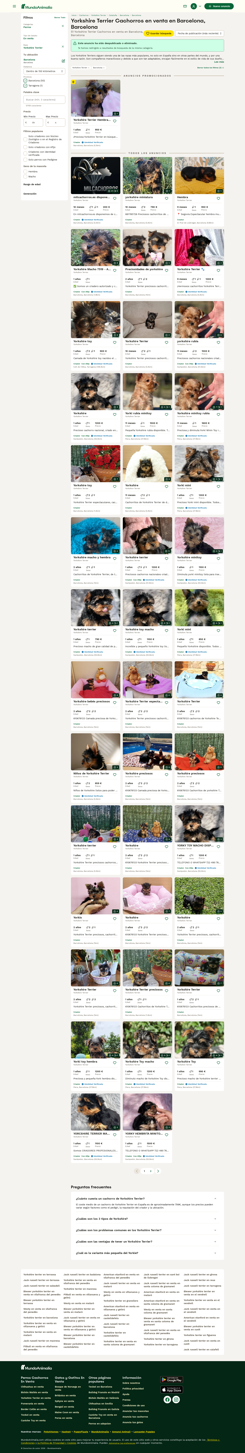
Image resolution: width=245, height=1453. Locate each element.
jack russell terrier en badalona (82, 1274)
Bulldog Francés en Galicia (104, 1409)
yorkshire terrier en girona (159, 1339)
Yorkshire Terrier (81, 68)
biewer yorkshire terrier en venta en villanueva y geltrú (80, 1328)
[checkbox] (25, 71)
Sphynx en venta (64, 1401)
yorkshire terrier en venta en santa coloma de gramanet (120, 1343)
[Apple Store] (171, 1389)
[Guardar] (115, 121)
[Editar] (63, 133)
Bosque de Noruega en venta (68, 1388)
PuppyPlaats (81, 1431)
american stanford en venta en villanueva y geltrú (121, 1308)
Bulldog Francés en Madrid (104, 1392)
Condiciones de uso (133, 1405)
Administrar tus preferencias (121, 1443)
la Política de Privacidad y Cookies (56, 1443)
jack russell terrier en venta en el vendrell (202, 1310)
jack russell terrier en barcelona (116, 1325)
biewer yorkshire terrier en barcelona (79, 1337)
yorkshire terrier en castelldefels (115, 1334)
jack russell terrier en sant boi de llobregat (161, 1276)
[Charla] (185, 6)
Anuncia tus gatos (132, 1422)
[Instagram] (176, 1399)
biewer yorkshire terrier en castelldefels (79, 1345)
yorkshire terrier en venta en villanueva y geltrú (39, 1325)
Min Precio (29, 188)
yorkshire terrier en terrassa (39, 1274)
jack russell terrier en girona (200, 1274)
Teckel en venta (30, 1414)
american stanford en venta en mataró (161, 1294)
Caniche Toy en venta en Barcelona (103, 1416)
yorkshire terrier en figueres (200, 1335)
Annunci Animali (121, 1431)
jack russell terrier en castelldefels (116, 1317)
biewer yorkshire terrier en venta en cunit (199, 1328)
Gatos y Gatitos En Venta (69, 1379)
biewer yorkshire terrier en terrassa (38, 1302)
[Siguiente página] (158, 1171)
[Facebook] (167, 1399)
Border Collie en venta (34, 1409)
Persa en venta (63, 1418)
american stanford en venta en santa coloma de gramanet (161, 1302)
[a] (55, 194)
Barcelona (99, 68)
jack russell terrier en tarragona (202, 1285)
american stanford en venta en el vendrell (201, 1319)
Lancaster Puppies (144, 1431)
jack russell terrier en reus (199, 1280)
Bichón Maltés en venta (34, 1392)
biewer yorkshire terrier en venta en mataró (79, 1310)
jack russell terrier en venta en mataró (122, 1285)
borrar (62, 56)
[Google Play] (171, 1379)
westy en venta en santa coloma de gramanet (158, 1311)
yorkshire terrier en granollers (121, 1300)
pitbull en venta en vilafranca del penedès (40, 1348)
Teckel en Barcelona (100, 1386)
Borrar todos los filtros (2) (210, 68)
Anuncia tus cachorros (135, 1416)
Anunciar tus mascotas (135, 1411)
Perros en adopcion (100, 1423)
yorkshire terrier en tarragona (161, 1344)
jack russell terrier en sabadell (41, 1285)
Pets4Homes (51, 1431)
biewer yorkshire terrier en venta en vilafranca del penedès (41, 1293)
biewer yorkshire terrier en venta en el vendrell (199, 1293)
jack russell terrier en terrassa (41, 1280)
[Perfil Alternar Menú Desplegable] (196, 6)
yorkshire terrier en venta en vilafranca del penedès (80, 1282)
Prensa (126, 1399)
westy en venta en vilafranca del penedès (40, 1310)
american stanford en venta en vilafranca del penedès (121, 1276)
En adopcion (50, 41)
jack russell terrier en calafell (201, 1349)
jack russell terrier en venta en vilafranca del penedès (162, 1332)
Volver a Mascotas (32, 22)
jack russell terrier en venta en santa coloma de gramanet (162, 1285)
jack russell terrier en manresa (41, 1340)
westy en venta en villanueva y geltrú (122, 1294)
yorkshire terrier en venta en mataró (39, 1334)
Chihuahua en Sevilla (101, 1403)
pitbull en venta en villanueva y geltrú (82, 1296)
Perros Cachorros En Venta (34, 1379)
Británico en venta (65, 1395)
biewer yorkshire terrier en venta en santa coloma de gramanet (159, 1321)
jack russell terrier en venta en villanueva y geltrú (82, 1319)
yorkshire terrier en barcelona (40, 1317)
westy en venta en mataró (79, 1303)
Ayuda (125, 1394)
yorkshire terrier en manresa (80, 1289)
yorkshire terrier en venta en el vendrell (202, 1302)
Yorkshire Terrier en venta (36, 1398)
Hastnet (66, 1431)
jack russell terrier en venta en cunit (202, 1342)
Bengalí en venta (64, 1406)
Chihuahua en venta (32, 1386)
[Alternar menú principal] (14, 6)
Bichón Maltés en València (104, 1398)
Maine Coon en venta (67, 1412)
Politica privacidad (133, 1388)
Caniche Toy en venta (33, 1420)
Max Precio (52, 188)
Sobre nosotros (131, 1383)
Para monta (33, 48)
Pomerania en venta (32, 1403)
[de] (33, 194)
